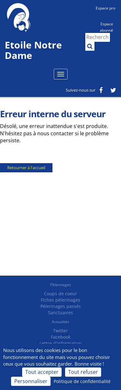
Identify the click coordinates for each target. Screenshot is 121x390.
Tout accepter (41, 371)
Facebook (60, 337)
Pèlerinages (60, 284)
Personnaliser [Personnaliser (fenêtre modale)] (30, 381)
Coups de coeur (60, 294)
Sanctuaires (60, 313)
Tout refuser (83, 371)
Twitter (60, 331)
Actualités (60, 321)
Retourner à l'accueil (26, 167)
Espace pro (105, 8)
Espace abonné (106, 26)
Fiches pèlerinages (60, 300)
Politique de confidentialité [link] (82, 381)
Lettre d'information (60, 343)
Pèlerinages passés (60, 306)
